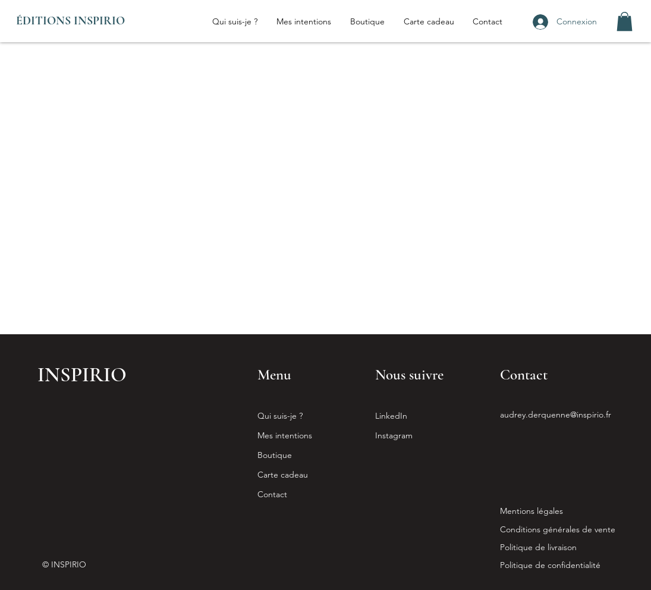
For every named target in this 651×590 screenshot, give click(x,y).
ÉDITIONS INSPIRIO (70, 21)
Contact (272, 494)
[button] (625, 21)
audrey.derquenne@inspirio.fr (555, 414)
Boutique (274, 455)
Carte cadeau (282, 474)
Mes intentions (284, 435)
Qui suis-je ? (280, 415)
